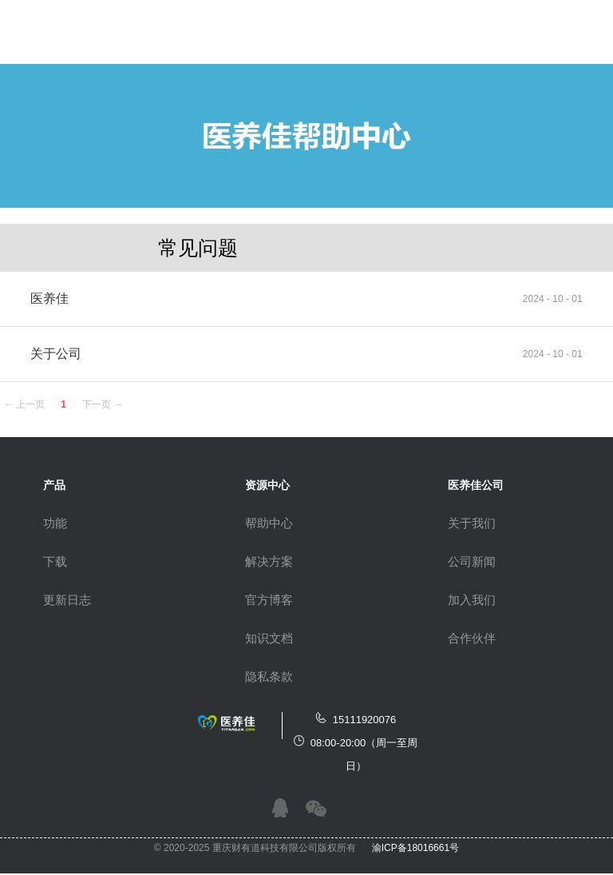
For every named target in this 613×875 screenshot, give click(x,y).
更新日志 (67, 600)
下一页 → (102, 404)
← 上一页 (24, 404)
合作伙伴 (472, 638)
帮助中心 (269, 523)
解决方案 (269, 561)
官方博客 (269, 600)
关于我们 (472, 523)
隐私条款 (269, 676)
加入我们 (472, 600)
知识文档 (269, 638)
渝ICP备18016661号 (415, 847)
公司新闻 (472, 561)
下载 (55, 561)
